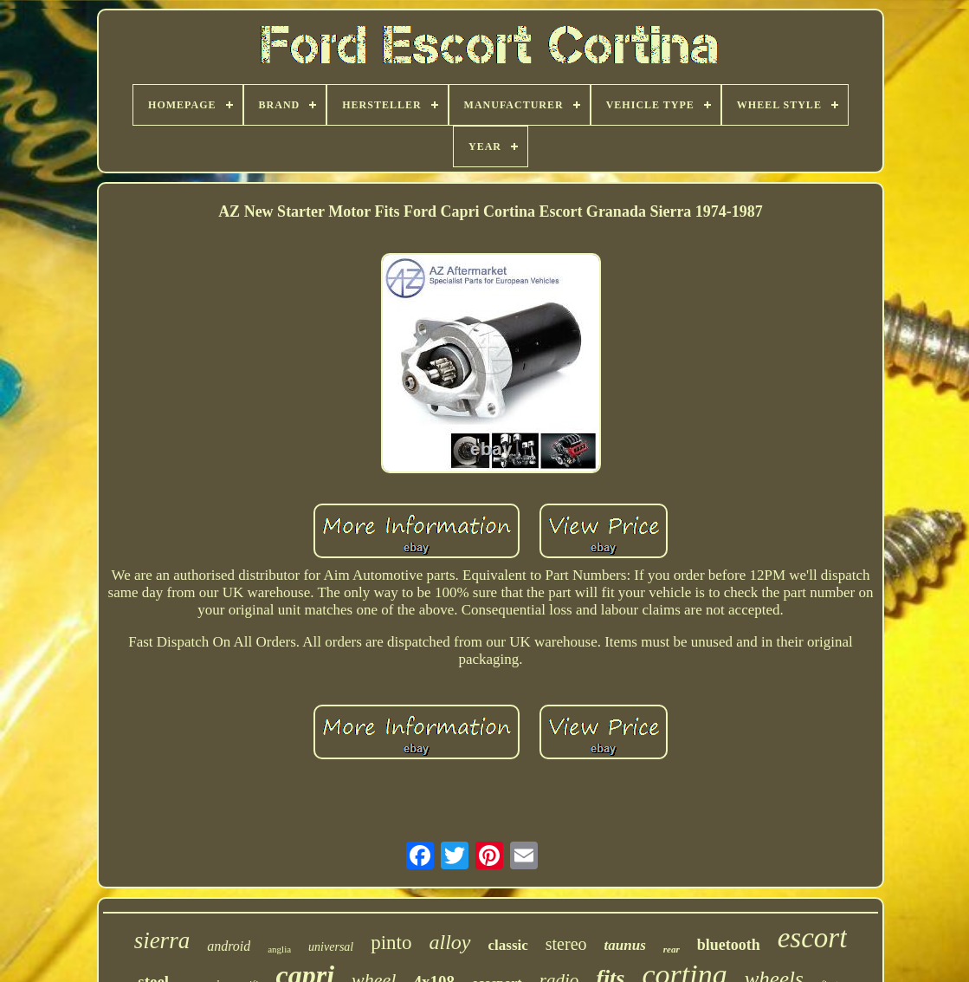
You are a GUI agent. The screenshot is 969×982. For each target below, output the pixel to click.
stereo (566, 943)
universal (330, 946)
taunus (625, 945)
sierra (162, 940)
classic (508, 945)
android (228, 946)
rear (671, 949)
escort (813, 937)
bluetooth (728, 944)
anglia (279, 949)
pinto (391, 942)
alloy (450, 942)
